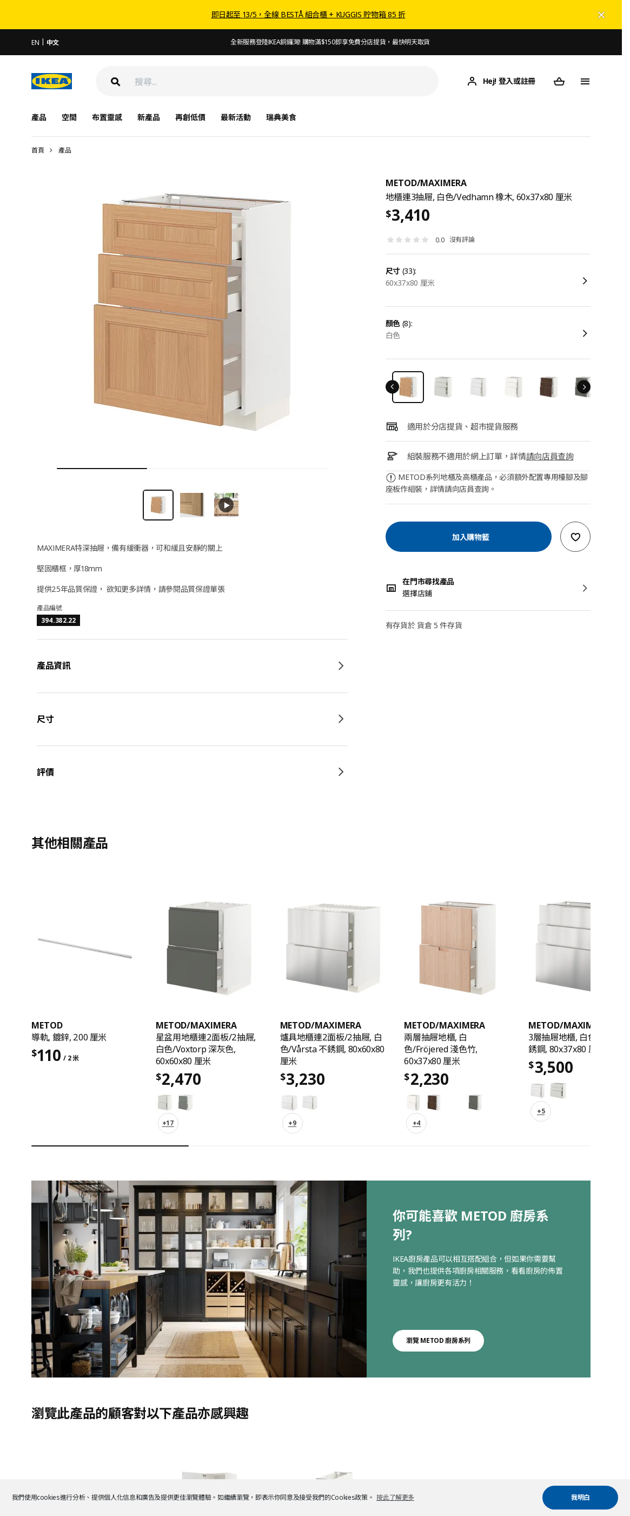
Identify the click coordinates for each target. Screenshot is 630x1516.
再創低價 (190, 117)
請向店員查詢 (550, 456)
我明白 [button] (580, 1497)
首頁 (37, 150)
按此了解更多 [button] (395, 1497)
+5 (541, 1111)
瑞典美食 (281, 117)
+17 (168, 1123)
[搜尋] (287, 81)
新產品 (148, 117)
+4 (417, 1123)
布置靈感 (107, 117)
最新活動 (236, 117)
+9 (292, 1123)
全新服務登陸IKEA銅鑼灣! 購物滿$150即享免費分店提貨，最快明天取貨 (330, 42)
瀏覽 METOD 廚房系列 (438, 1340)
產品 (64, 150)
